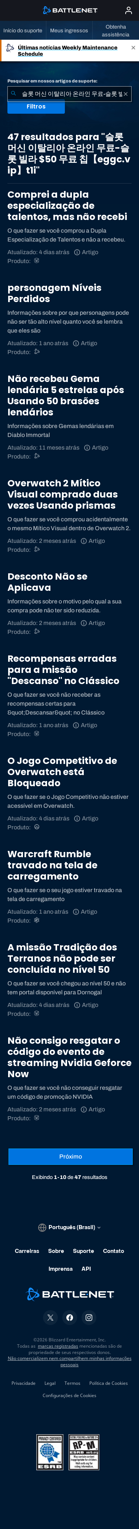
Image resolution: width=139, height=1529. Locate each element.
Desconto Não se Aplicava (47, 582)
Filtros (36, 106)
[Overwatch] (37, 827)
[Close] (133, 50)
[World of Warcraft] (37, 261)
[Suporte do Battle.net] (37, 352)
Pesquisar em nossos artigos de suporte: (52, 81)
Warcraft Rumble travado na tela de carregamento (52, 865)
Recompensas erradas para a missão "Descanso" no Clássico (63, 669)
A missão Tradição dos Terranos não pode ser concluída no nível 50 (62, 958)
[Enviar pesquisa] (13, 94)
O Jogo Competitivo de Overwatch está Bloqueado (62, 772)
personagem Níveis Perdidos (54, 293)
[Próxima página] (71, 1157)
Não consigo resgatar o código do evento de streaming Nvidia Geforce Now (69, 1057)
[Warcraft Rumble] (37, 920)
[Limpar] (126, 94)
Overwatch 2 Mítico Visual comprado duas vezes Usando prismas (62, 494)
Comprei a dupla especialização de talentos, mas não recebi (67, 205)
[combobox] (69, 94)
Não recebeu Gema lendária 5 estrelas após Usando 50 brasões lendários (65, 395)
